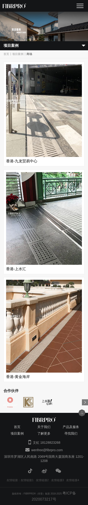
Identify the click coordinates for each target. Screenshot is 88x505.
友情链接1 (27, 480)
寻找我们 (70, 433)
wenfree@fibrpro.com (47, 450)
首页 (6, 54)
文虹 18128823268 (47, 442)
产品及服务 (71, 427)
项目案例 (17, 54)
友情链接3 (57, 480)
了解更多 (43, 433)
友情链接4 (72, 480)
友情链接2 (42, 480)
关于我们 (43, 427)
